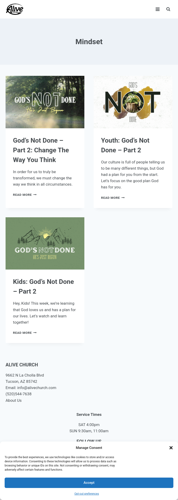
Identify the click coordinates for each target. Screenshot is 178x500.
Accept (88, 483)
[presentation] (45, 102)
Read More (25, 194)
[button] (171, 447)
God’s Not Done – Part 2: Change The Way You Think (41, 150)
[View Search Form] (168, 9)
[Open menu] (157, 9)
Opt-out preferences (86, 493)
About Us (14, 400)
